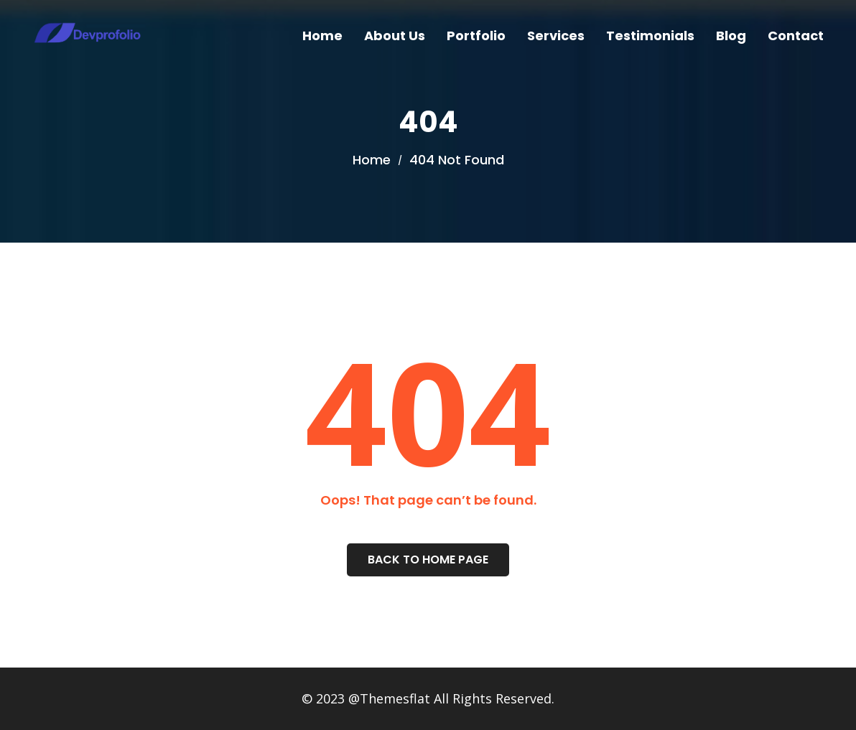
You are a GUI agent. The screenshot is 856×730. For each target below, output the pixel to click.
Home (322, 36)
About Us (394, 36)
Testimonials (650, 36)
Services (556, 36)
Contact (796, 36)
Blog (731, 36)
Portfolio (476, 36)
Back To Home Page (428, 559)
